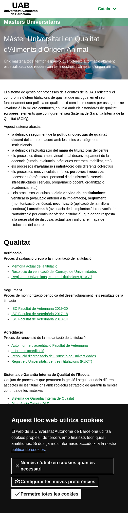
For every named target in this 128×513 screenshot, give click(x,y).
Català (111, 8)
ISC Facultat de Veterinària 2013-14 (39, 319)
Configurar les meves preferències (54, 482)
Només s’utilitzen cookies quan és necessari (54, 465)
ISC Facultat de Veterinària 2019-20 (39, 308)
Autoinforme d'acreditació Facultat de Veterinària (49, 345)
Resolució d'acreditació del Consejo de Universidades (53, 356)
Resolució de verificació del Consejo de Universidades (54, 272)
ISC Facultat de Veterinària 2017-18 (39, 314)
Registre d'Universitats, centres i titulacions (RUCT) (51, 277)
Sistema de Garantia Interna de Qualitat (42, 398)
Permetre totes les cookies (46, 494)
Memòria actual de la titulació (34, 266)
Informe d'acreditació (27, 351)
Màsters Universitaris (32, 22)
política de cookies (28, 449)
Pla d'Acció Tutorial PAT (30, 404)
